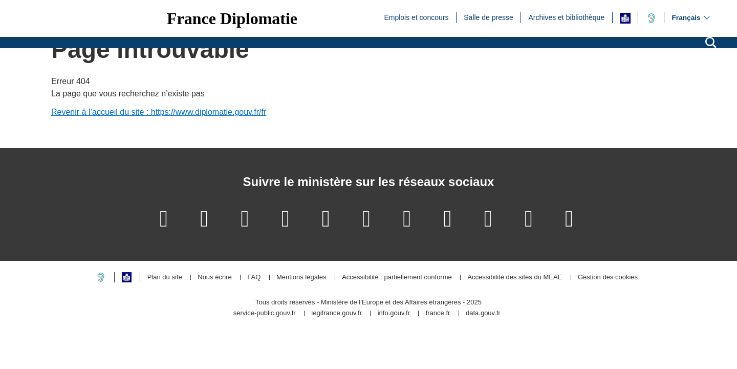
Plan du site (164, 277)
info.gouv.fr (394, 313)
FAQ (254, 277)
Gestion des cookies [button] (608, 277)
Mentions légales (301, 277)
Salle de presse (488, 17)
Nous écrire (214, 277)
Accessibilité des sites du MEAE (514, 277)
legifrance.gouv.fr (336, 313)
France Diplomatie (232, 18)
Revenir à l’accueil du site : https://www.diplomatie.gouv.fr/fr (158, 112)
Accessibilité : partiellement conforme (397, 277)
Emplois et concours (416, 17)
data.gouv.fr (483, 313)
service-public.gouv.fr (264, 313)
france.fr (438, 313)
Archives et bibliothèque (567, 17)
